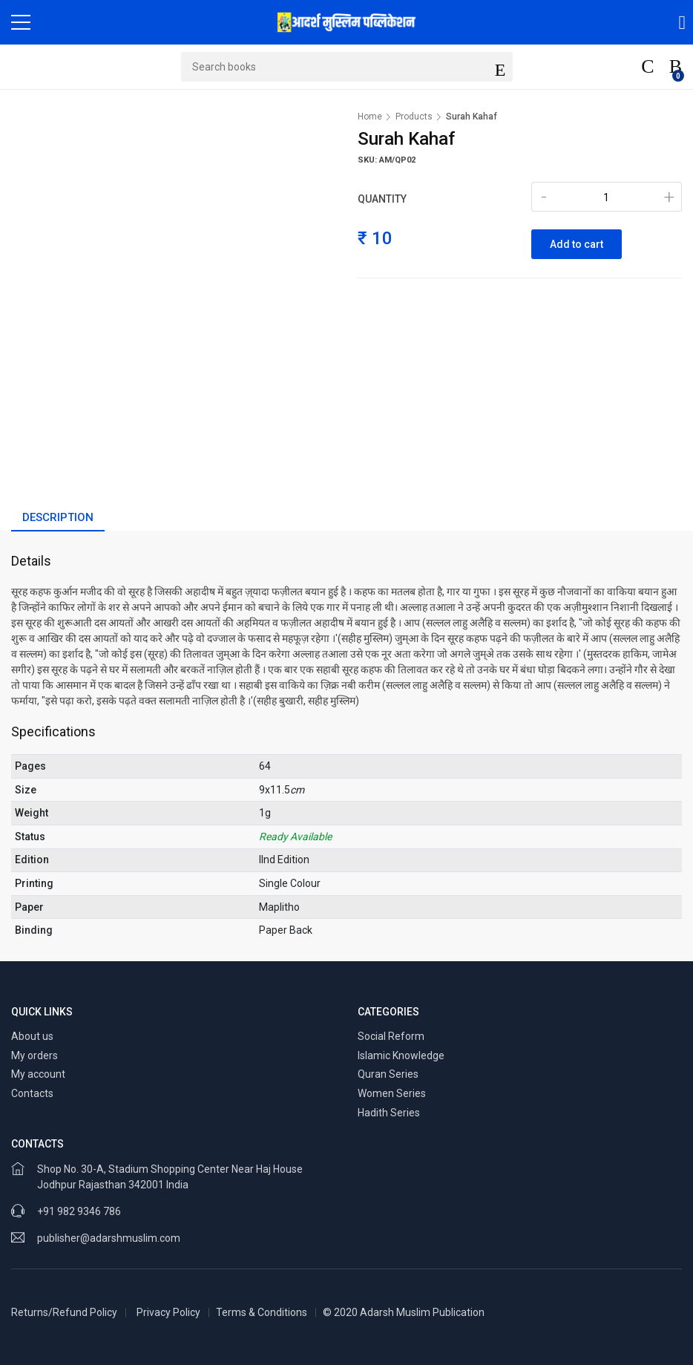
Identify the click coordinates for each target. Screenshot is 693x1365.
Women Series (392, 1093)
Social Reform (391, 1036)
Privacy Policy (168, 1312)
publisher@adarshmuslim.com (108, 1238)
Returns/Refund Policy (64, 1312)
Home (370, 116)
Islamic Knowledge (401, 1055)
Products (414, 116)
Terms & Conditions (261, 1312)
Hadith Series (389, 1113)
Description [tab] (57, 517)
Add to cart (576, 244)
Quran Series (388, 1074)
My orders (34, 1055)
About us (32, 1036)
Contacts (32, 1093)
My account (38, 1074)
